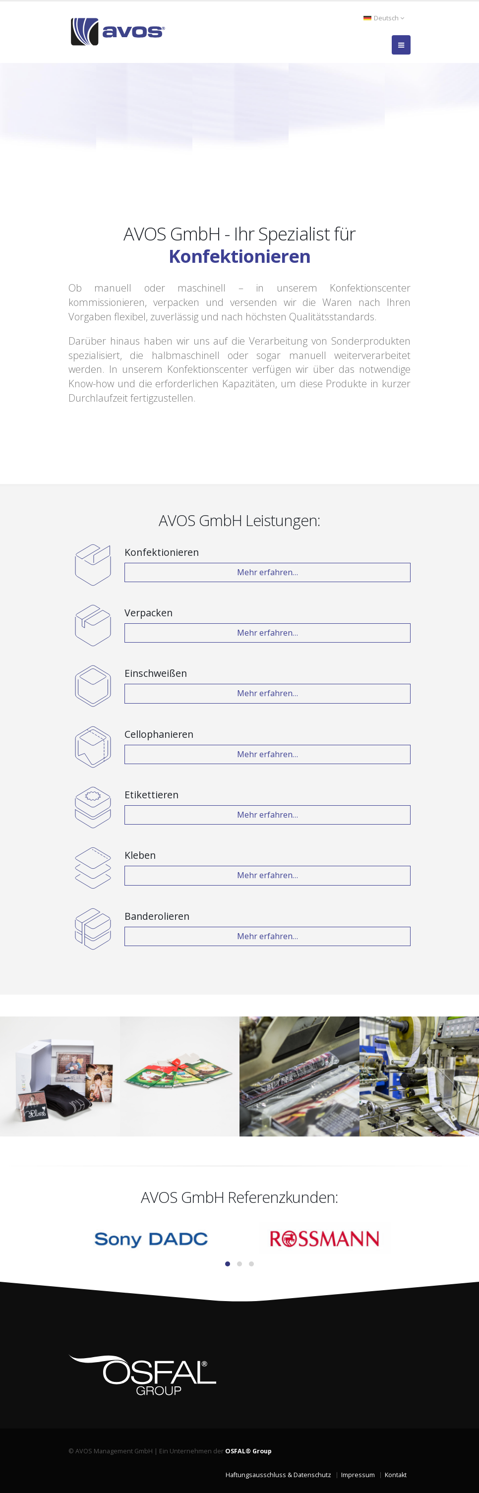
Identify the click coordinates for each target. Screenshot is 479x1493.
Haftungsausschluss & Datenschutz (278, 1475)
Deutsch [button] (383, 18)
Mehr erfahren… (267, 572)
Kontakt (396, 1475)
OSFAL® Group (248, 1451)
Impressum (358, 1475)
